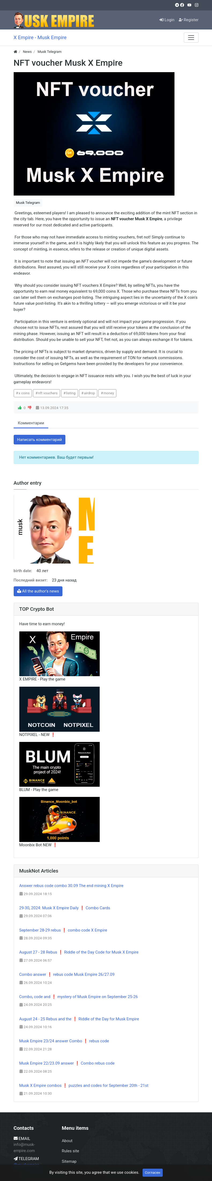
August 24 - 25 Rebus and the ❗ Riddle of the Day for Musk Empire (79, 1019)
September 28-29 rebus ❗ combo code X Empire (63, 930)
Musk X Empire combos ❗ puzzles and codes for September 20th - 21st (83, 1085)
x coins (23, 393)
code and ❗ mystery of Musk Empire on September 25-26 (86, 996)
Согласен (152, 1173)
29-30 (24, 908)
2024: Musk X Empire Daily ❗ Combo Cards (70, 908)
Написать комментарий (39, 439)
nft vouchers (48, 393)
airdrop (89, 393)
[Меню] (191, 37)
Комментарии (31, 423)
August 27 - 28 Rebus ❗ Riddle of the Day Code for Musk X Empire (79, 952)
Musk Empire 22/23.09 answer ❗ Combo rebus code (67, 1063)
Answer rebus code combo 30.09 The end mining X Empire (71, 885)
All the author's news (38, 591)
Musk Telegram (28, 203)
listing (70, 393)
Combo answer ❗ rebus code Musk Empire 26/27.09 (67, 974)
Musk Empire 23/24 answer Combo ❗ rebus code (64, 1041)
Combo (25, 996)
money (108, 393)
